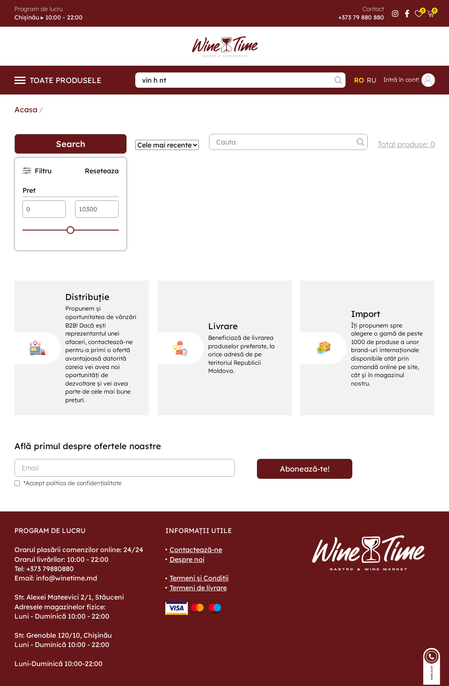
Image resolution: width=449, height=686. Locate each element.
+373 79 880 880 (361, 17)
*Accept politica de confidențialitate (72, 483)
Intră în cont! (409, 80)
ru (371, 80)
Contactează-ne (196, 549)
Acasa (25, 109)
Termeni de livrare (198, 587)
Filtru (37, 170)
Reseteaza (102, 171)
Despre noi (187, 559)
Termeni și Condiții (199, 578)
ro (359, 80)
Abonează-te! (304, 469)
